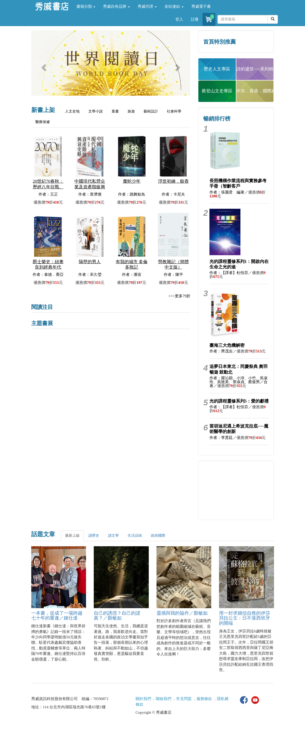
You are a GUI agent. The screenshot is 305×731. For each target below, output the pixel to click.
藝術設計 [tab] (151, 111)
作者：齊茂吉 (221, 351)
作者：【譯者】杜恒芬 (228, 273)
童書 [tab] (115, 111)
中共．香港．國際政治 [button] (255, 91)
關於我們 (143, 699)
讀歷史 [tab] (93, 535)
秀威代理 (147, 6)
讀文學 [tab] (113, 535)
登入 (179, 19)
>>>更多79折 (179, 296)
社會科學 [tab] (174, 111)
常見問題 (184, 699)
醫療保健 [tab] (42, 122)
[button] (43, 65)
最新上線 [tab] (72, 535)
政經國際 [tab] (158, 535)
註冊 (195, 19)
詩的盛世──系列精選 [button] (255, 69)
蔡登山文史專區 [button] (217, 91)
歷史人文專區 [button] (217, 69)
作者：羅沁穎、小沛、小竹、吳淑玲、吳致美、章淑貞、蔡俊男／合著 (238, 382)
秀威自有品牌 (116, 6)
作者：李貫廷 (221, 438)
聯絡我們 (163, 699)
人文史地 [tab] (72, 111)
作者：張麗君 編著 (226, 192)
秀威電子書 (201, 6)
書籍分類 (86, 6)
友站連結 (174, 6)
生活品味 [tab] (135, 535)
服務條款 (204, 699)
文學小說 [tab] (95, 111)
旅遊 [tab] (131, 111)
